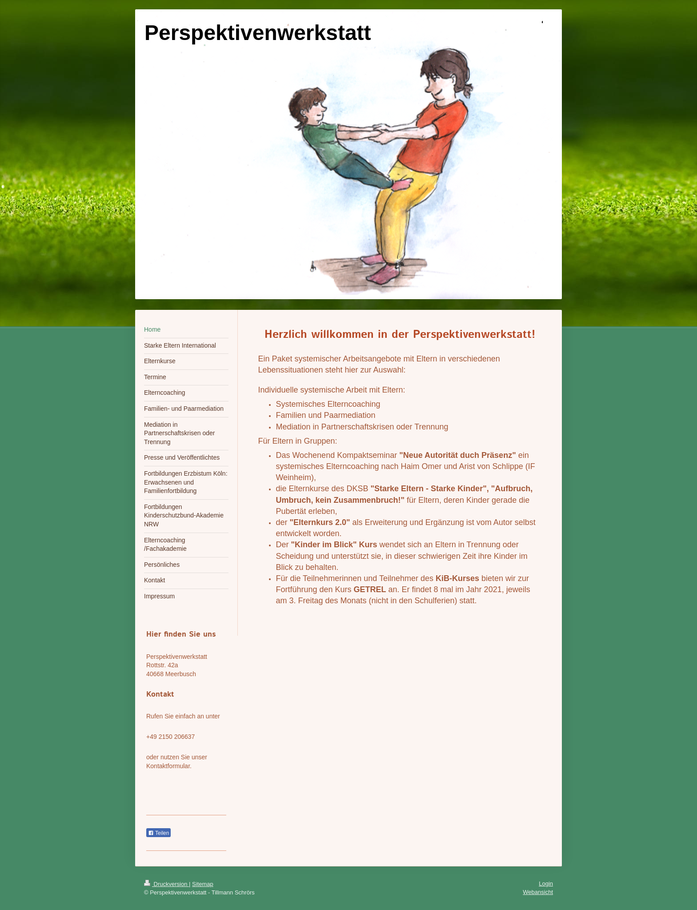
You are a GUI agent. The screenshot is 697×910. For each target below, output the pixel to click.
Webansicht (538, 892)
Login (546, 883)
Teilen (158, 833)
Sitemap (202, 884)
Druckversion (166, 884)
